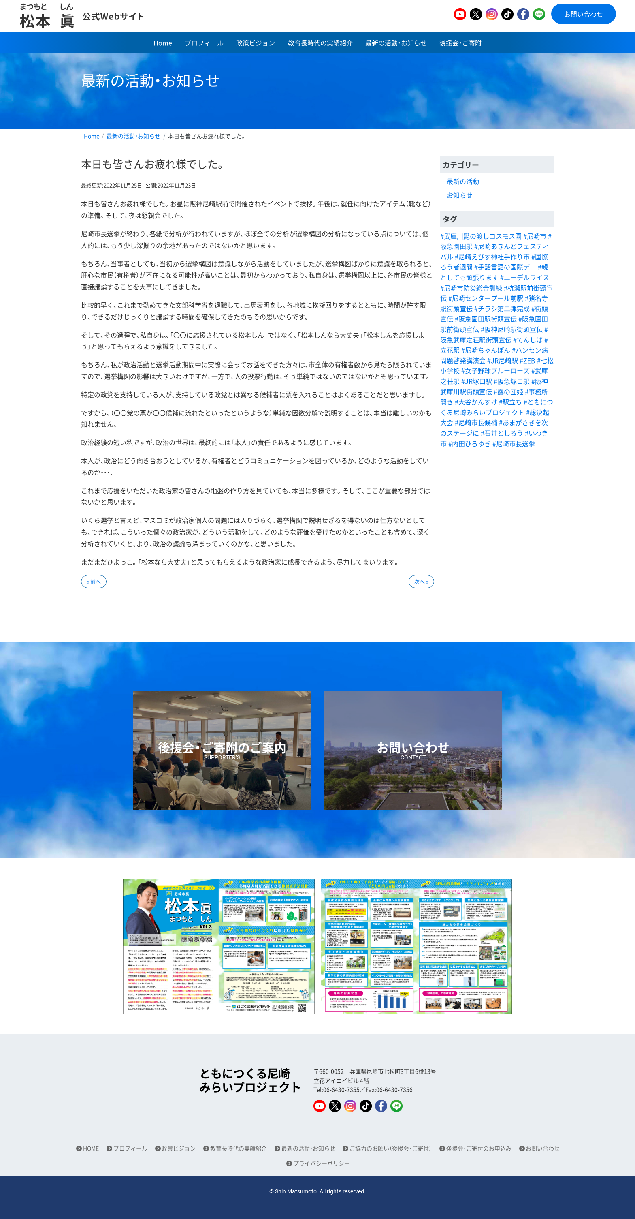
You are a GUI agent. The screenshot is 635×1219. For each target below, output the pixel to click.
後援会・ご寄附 (460, 42)
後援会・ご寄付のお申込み (478, 1148)
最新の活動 (463, 181)
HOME (91, 1148)
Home (162, 42)
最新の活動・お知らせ (396, 42)
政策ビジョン (255, 42)
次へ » (421, 581)
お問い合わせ (583, 14)
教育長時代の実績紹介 (320, 42)
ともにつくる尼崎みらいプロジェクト (250, 1080)
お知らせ (460, 195)
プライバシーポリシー (321, 1163)
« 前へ (94, 581)
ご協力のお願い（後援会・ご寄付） (390, 1148)
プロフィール (204, 42)
